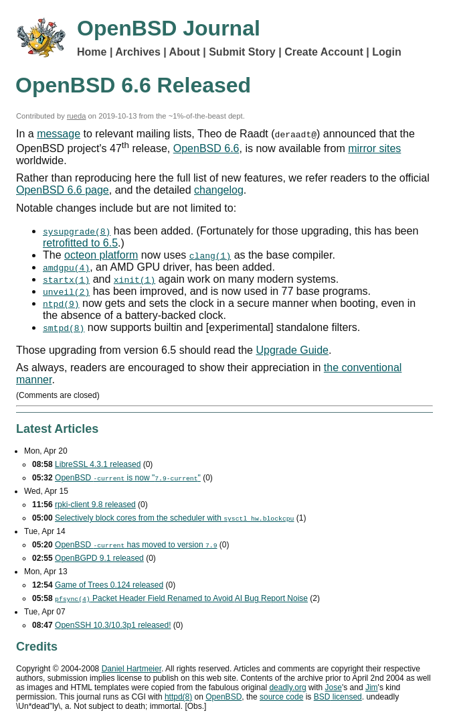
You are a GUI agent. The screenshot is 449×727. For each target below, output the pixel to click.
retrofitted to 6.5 (80, 243)
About (184, 52)
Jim (371, 687)
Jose (333, 687)
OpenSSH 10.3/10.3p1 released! (113, 625)
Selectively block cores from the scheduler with (174, 518)
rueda (76, 116)
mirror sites (374, 148)
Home (91, 52)
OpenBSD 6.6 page (62, 190)
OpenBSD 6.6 (206, 148)
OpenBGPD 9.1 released (99, 558)
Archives (138, 52)
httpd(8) (178, 697)
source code (281, 697)
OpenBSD (223, 697)
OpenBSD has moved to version (136, 544)
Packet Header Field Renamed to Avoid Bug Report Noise (181, 598)
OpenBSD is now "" (128, 477)
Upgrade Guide (292, 350)
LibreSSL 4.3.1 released (98, 464)
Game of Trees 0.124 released (109, 585)
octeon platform (101, 255)
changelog (219, 190)
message (58, 133)
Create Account (323, 52)
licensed (338, 697)
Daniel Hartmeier (131, 668)
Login (386, 52)
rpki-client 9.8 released (95, 504)
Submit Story (242, 52)
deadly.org (287, 687)
